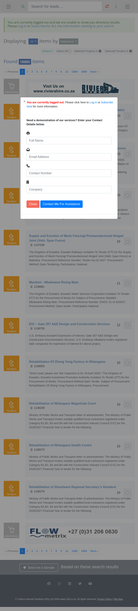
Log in (94, 102)
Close (33, 204)
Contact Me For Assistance (61, 204)
